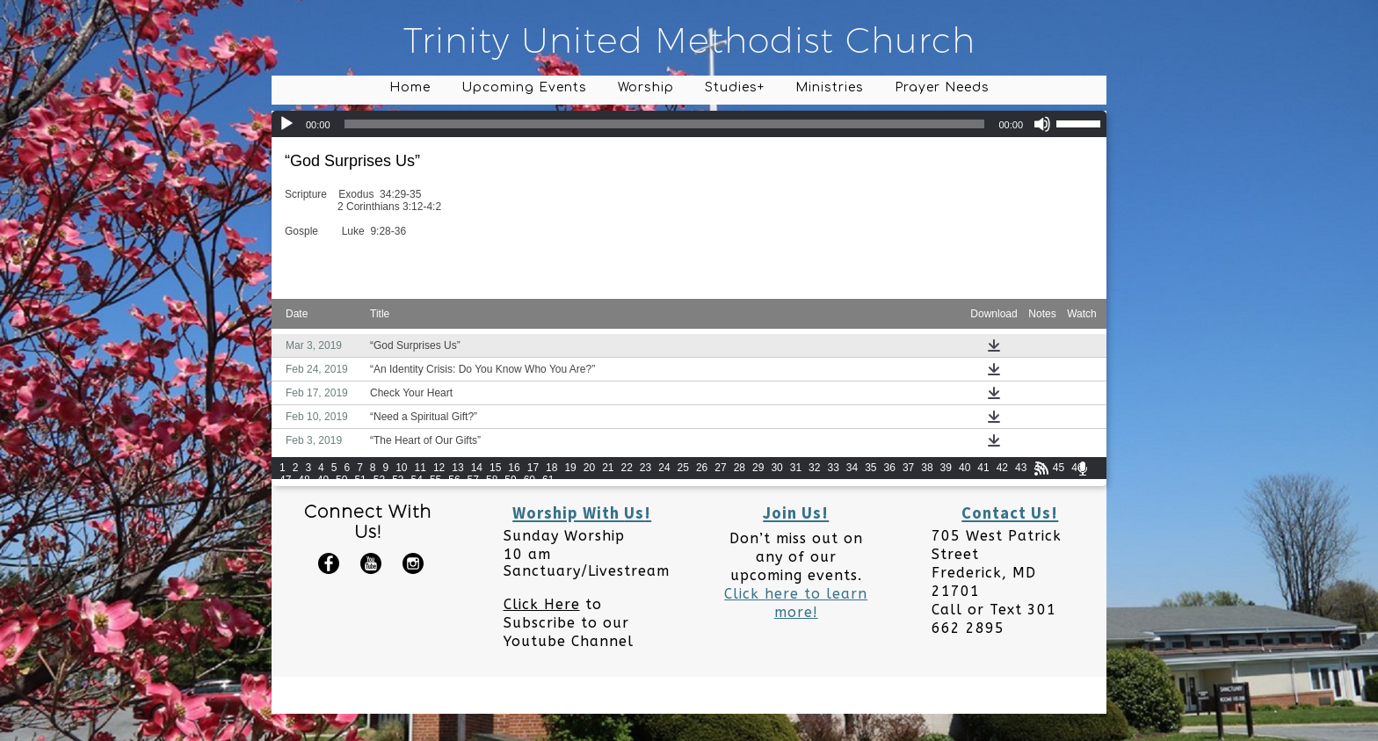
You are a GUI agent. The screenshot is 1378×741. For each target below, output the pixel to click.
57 (473, 480)
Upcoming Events (524, 87)
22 (627, 467)
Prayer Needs (942, 87)
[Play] (286, 124)
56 (454, 480)
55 (435, 480)
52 (379, 480)
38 (926, 467)
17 (533, 467)
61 (548, 480)
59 (510, 480)
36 (890, 467)
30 (776, 467)
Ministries (829, 87)
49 (323, 480)
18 (551, 467)
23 (645, 467)
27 (720, 467)
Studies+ (735, 87)
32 (814, 467)
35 (870, 467)
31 (795, 467)
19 (570, 467)
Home (410, 87)
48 (303, 480)
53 (397, 480)
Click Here (542, 604)
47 (285, 480)
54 (417, 480)
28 (739, 467)
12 (439, 467)
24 (664, 467)
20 (589, 467)
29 (758, 467)
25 (683, 467)
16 (513, 467)
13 (457, 467)
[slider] (664, 124)
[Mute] (1042, 124)
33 (832, 467)
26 (701, 467)
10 (401, 467)
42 (1002, 467)
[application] (689, 124)
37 (908, 467)
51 (360, 480)
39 (946, 467)
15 (495, 467)
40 (964, 467)
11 (420, 467)
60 (529, 480)
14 (476, 467)
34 (852, 467)
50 (341, 480)
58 (491, 480)
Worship (646, 87)
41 (983, 467)
